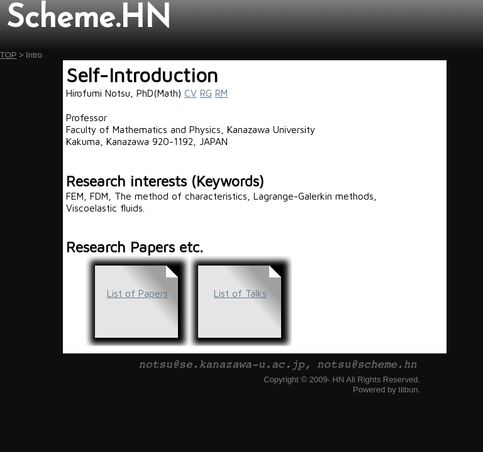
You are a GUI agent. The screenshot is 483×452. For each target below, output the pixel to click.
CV (190, 93)
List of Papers (137, 293)
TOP (8, 55)
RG (206, 93)
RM (221, 93)
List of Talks (240, 293)
